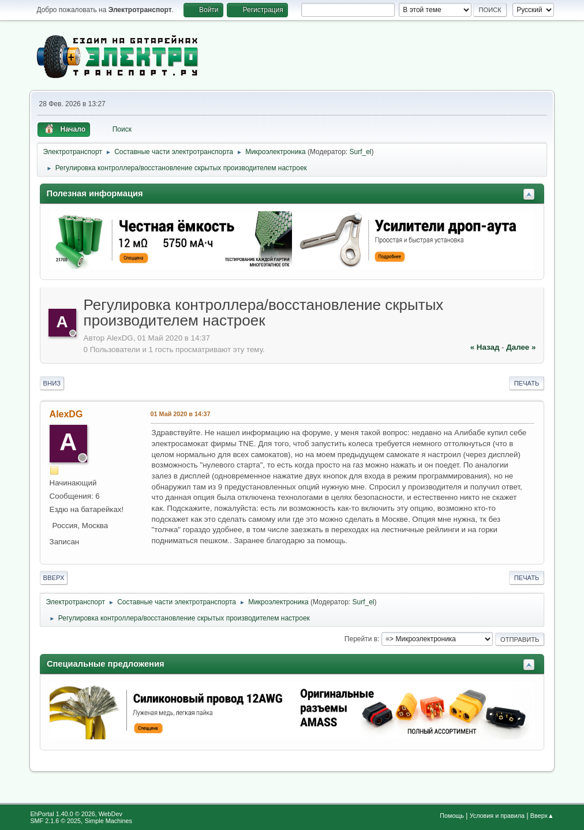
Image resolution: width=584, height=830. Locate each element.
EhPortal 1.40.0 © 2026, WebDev (76, 813)
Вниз (52, 383)
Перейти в (361, 639)
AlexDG (66, 414)
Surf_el (361, 152)
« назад (485, 347)
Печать (527, 383)
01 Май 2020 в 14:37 (181, 413)
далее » (521, 347)
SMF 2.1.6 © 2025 (55, 820)
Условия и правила (497, 815)
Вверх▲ (542, 815)
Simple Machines (108, 820)
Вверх (54, 577)
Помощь (452, 815)
